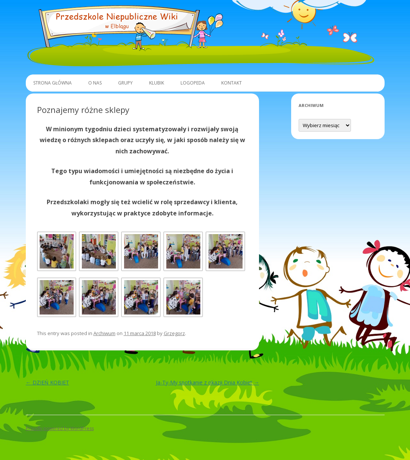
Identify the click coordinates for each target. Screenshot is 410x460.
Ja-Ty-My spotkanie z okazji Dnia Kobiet (207, 382)
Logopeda (193, 83)
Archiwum (104, 333)
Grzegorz (174, 333)
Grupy (125, 83)
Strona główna (52, 83)
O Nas (95, 83)
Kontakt (231, 83)
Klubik (156, 83)
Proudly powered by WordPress (60, 428)
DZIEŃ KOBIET (47, 382)
